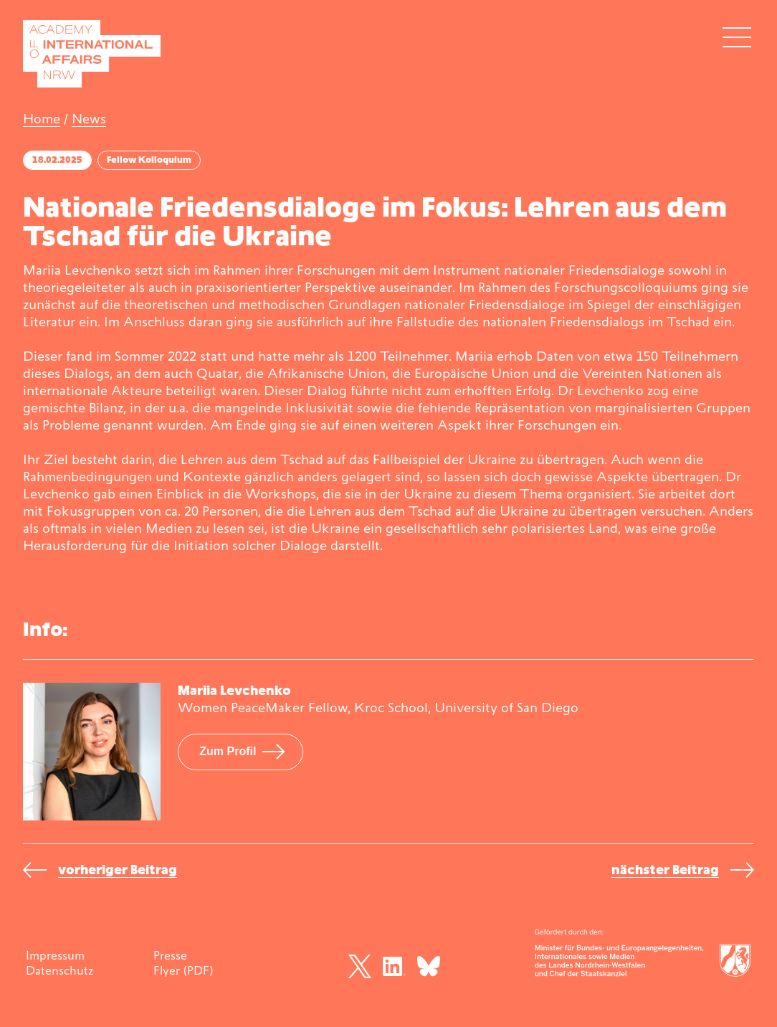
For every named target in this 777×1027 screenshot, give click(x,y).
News (89, 118)
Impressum (55, 955)
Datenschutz (59, 970)
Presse (170, 955)
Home (41, 118)
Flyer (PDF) (183, 970)
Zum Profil (227, 751)
